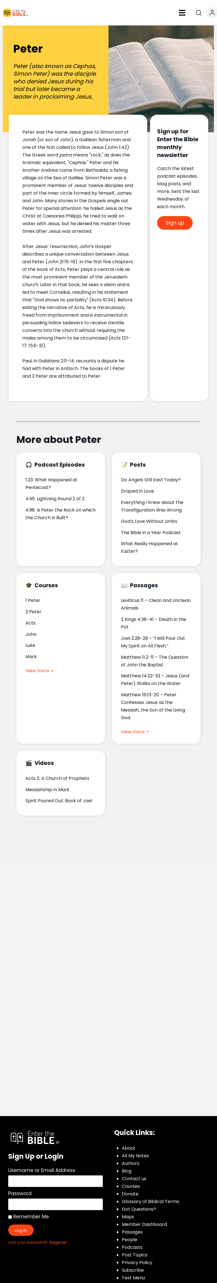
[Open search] (198, 12)
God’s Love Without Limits (149, 521)
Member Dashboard (144, 1224)
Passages (132, 1232)
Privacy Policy (137, 1262)
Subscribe (133, 1270)
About (128, 1148)
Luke (30, 645)
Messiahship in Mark (47, 789)
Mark (31, 656)
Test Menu (133, 1278)
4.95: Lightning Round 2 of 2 (54, 498)
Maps (128, 1217)
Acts (30, 623)
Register (58, 1242)
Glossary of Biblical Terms (150, 1201)
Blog (126, 1171)
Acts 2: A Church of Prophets (57, 778)
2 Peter (33, 611)
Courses (131, 1186)
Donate (130, 1194)
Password (20, 1193)
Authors (130, 1163)
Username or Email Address (41, 1170)
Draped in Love (137, 491)
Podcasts (132, 1247)
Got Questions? (139, 1209)
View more (37, 671)
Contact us (134, 1178)
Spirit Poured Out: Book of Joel (58, 800)
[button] (182, 13)
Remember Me (28, 1216)
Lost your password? (28, 1242)
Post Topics (134, 1255)
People (129, 1239)
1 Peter (32, 600)
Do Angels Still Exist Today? (151, 480)
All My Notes (135, 1155)
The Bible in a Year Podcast (151, 532)
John (30, 634)
